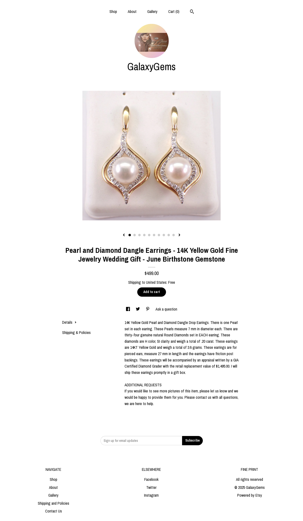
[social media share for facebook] (128, 309)
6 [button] (154, 235)
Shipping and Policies (53, 503)
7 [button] (159, 235)
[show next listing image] (179, 235)
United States (156, 282)
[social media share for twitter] (138, 309)
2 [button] (134, 235)
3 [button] (139, 235)
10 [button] (173, 235)
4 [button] (144, 235)
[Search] (192, 12)
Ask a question (166, 309)
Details (69, 322)
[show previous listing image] (124, 235)
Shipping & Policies (76, 332)
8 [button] (164, 235)
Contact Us (53, 511)
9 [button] (168, 235)
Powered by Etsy (249, 495)
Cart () (173, 11)
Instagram (151, 495)
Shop (113, 11)
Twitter (151, 487)
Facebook (151, 479)
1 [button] (129, 235)
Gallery (152, 11)
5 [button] (149, 235)
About (132, 11)
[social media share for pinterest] (148, 309)
